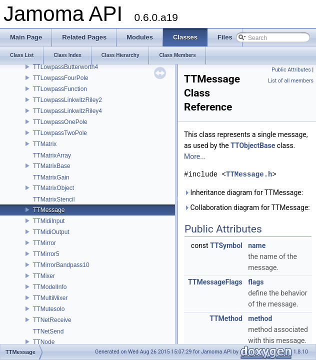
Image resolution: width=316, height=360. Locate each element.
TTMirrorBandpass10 (61, 265)
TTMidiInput (48, 221)
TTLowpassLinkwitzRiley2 (67, 100)
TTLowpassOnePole (60, 122)
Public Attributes (291, 69)
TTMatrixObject (53, 188)
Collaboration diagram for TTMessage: (247, 208)
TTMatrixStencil (53, 199)
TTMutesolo (48, 309)
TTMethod (226, 318)
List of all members (291, 81)
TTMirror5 (46, 254)
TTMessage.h (249, 174)
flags (256, 282)
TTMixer (44, 276)
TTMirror (44, 243)
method (260, 318)
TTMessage (48, 210)
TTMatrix (44, 144)
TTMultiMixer (50, 298)
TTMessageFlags (215, 282)
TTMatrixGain (51, 177)
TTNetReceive (52, 320)
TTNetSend (48, 331)
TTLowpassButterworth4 (65, 67)
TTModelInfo (49, 287)
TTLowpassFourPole (60, 78)
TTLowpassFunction (60, 89)
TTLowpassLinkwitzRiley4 (67, 111)
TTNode (43, 342)
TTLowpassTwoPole (60, 133)
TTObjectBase (252, 146)
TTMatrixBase (51, 166)
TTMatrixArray (52, 155)
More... (195, 156)
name (257, 246)
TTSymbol (226, 246)
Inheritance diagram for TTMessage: (243, 192)
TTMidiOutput (51, 232)
